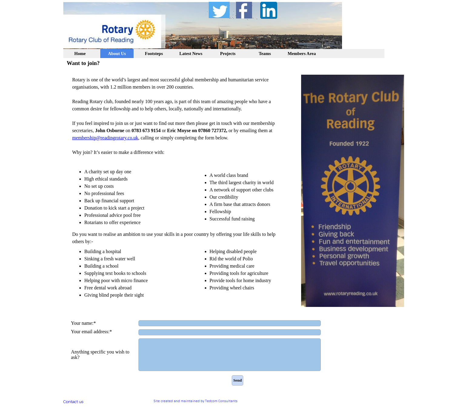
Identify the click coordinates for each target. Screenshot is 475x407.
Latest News (190, 53)
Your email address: (91, 331)
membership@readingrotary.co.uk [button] (105, 137)
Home (79, 53)
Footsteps (154, 53)
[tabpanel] (180, 187)
